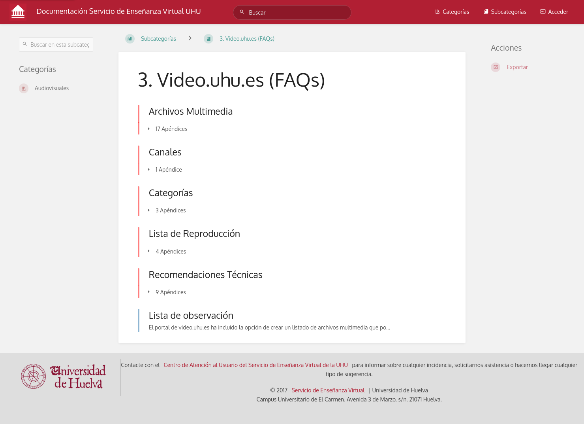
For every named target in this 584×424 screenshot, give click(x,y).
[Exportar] (527, 67)
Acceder (554, 11)
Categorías (452, 11)
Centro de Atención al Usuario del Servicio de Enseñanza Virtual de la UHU (256, 365)
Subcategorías (504, 11)
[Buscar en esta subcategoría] (56, 44)
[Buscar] (243, 12)
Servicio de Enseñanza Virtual (327, 390)
